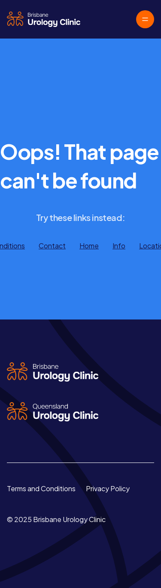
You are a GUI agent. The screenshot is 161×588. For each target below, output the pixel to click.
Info (118, 245)
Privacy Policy (108, 488)
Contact (52, 245)
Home (89, 245)
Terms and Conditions (41, 488)
